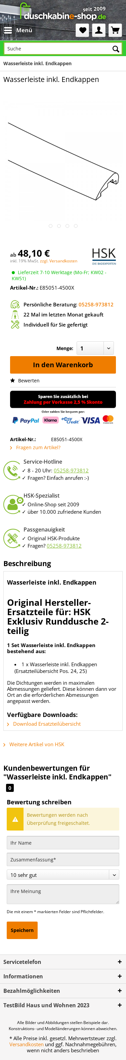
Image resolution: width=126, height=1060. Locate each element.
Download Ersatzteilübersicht (44, 723)
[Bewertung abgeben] (63, 875)
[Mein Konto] (99, 30)
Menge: (64, 348)
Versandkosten (26, 1044)
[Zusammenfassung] (63, 859)
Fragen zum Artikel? (35, 447)
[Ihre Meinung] (63, 894)
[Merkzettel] (82, 30)
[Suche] (63, 48)
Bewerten (25, 380)
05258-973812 (96, 304)
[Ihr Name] (63, 842)
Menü (18, 29)
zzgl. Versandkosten (58, 261)
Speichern (22, 930)
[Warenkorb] (115, 30)
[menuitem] (12, 30)
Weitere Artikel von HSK (33, 744)
